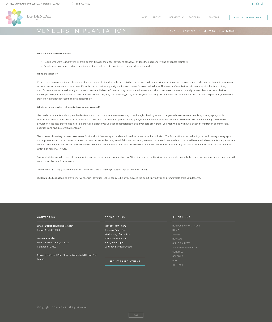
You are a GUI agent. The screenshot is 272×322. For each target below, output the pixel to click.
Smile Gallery (181, 243)
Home (144, 17)
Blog (175, 260)
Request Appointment (248, 17)
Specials (177, 256)
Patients (194, 17)
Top (136, 315)
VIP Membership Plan (185, 247)
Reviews (177, 239)
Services (174, 17)
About (157, 17)
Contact (214, 17)
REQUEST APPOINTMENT (125, 261)
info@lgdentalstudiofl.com (58, 225)
